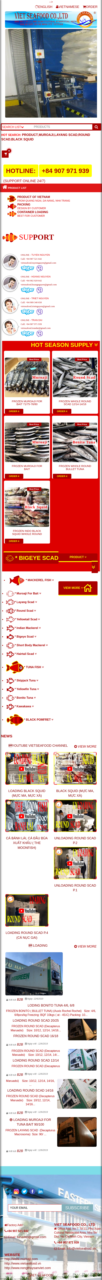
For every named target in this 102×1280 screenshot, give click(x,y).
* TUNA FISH (25, 667)
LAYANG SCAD (65, 135)
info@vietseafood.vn (81, 1248)
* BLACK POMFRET (29, 719)
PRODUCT (30, 135)
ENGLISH (43, 7)
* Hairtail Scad (21, 653)
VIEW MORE (73, 587)
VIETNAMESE (67, 7)
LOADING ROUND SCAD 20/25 (36, 1020)
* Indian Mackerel (23, 627)
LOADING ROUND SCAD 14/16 (30, 1090)
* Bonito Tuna (21, 697)
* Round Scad (21, 610)
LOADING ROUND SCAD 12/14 (36, 1060)
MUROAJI (46, 135)
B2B (20, 999)
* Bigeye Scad (21, 636)
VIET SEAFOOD (41, 1275)
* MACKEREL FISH (31, 580)
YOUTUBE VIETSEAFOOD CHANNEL (38, 745)
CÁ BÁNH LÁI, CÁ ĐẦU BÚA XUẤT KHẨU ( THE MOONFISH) (27, 843)
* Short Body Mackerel (27, 645)
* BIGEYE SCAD (50, 561)
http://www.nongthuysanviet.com (27, 1268)
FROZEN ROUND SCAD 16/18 (35, 1036)
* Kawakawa (20, 706)
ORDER (90, 7)
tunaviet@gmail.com (31, 1237)
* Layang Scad (21, 602)
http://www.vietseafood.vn (22, 1263)
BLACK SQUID (22, 139)
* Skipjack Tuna (22, 680)
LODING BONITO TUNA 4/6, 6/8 (51, 1005)
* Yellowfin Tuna (22, 689)
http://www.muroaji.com (21, 1259)
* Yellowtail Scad (23, 619)
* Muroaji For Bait (23, 593)
